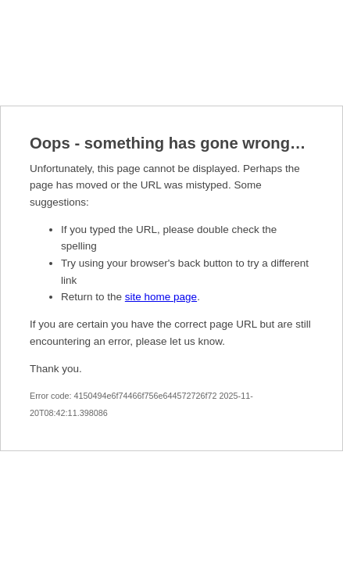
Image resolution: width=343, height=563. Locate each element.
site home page (161, 297)
